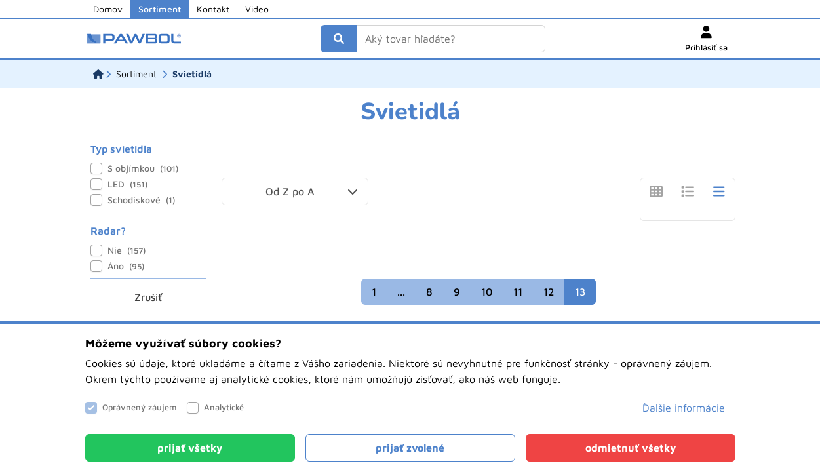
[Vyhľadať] (339, 38)
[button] (295, 191)
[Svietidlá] (192, 74)
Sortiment (159, 8)
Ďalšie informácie (683, 408)
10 (486, 292)
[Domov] (98, 74)
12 (548, 292)
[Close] (190, 448)
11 (517, 292)
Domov (108, 8)
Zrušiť (148, 297)
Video (257, 8)
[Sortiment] (136, 74)
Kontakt (213, 8)
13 (580, 292)
